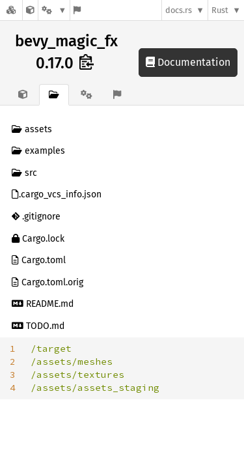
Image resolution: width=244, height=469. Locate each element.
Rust (219, 10)
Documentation (188, 62)
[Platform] (54, 10)
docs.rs (178, 10)
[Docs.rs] (11, 10)
